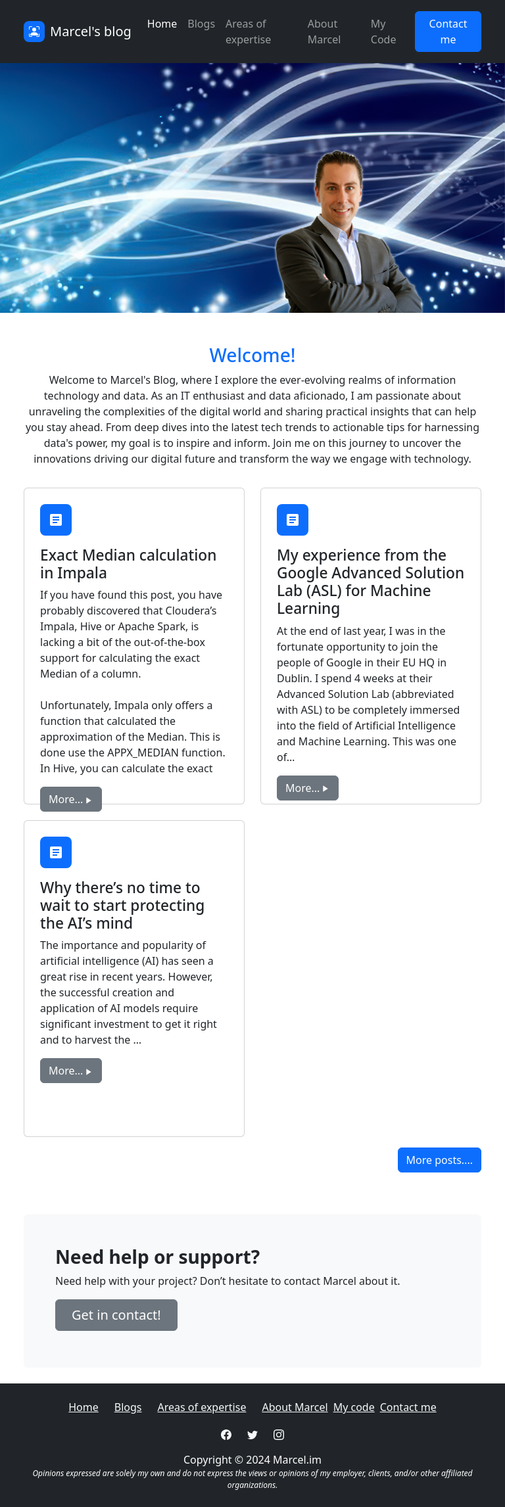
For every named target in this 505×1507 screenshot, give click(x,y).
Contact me (408, 1407)
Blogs (201, 23)
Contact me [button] (448, 31)
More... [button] (71, 799)
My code (354, 1407)
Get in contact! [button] (116, 1315)
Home (162, 23)
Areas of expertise (248, 31)
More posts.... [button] (439, 1160)
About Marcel (324, 31)
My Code (384, 31)
